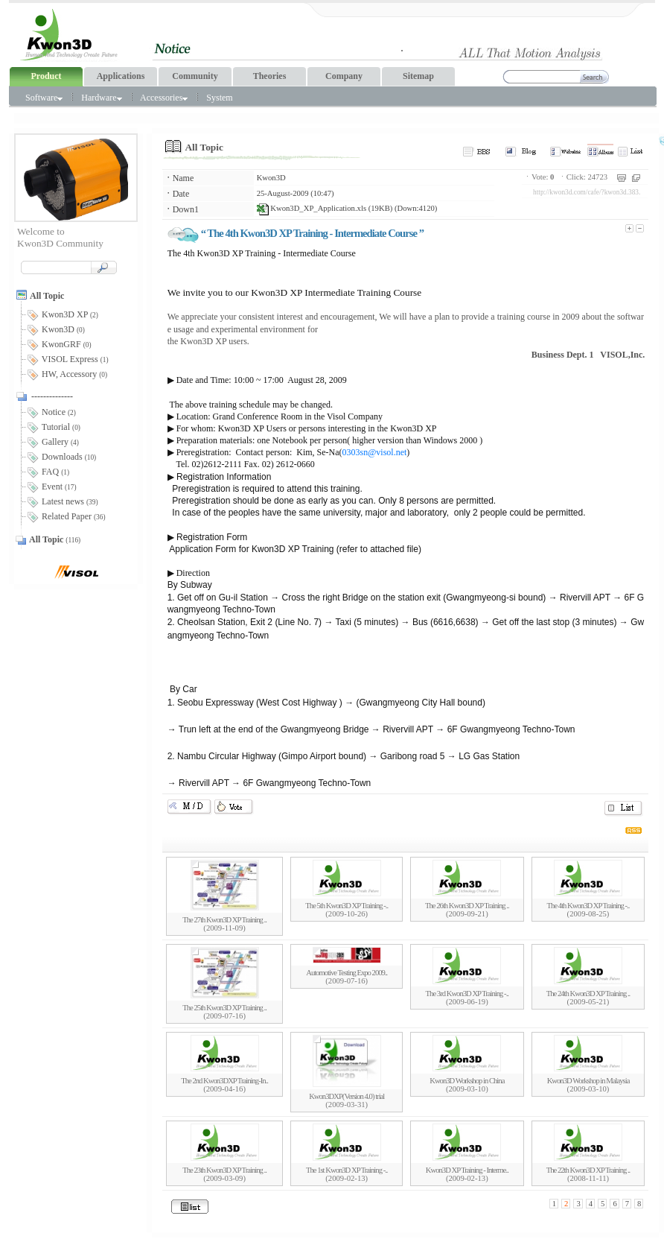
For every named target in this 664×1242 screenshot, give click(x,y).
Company (344, 76)
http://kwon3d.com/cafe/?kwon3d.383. (586, 192)
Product (46, 76)
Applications (121, 76)
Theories (270, 76)
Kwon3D (271, 178)
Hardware (101, 97)
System (219, 97)
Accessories (164, 97)
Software (44, 97)
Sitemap (418, 76)
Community (194, 76)
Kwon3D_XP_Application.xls (311, 208)
